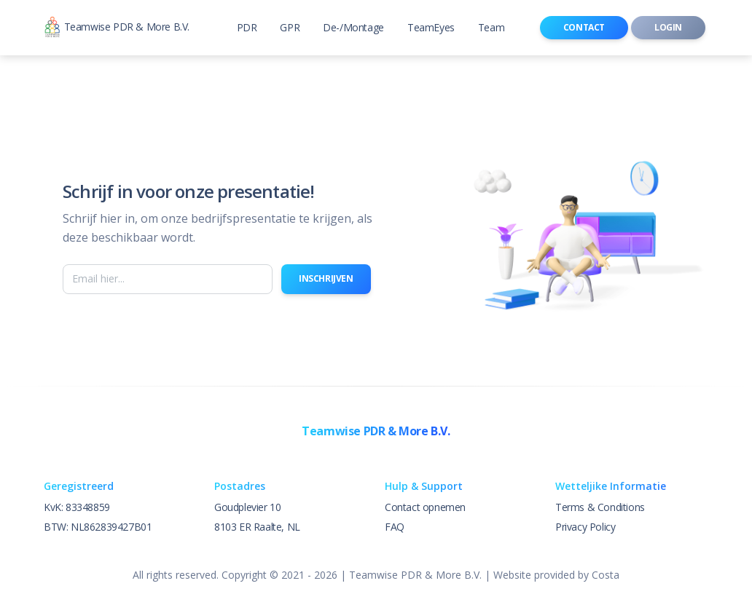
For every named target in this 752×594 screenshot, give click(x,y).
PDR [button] (247, 27)
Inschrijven (326, 278)
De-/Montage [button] (353, 27)
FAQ (394, 527)
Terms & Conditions (600, 507)
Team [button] (491, 27)
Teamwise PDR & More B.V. (116, 28)
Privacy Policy (585, 527)
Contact (584, 27)
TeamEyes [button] (431, 27)
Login (668, 27)
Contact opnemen (425, 507)
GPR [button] (289, 27)
